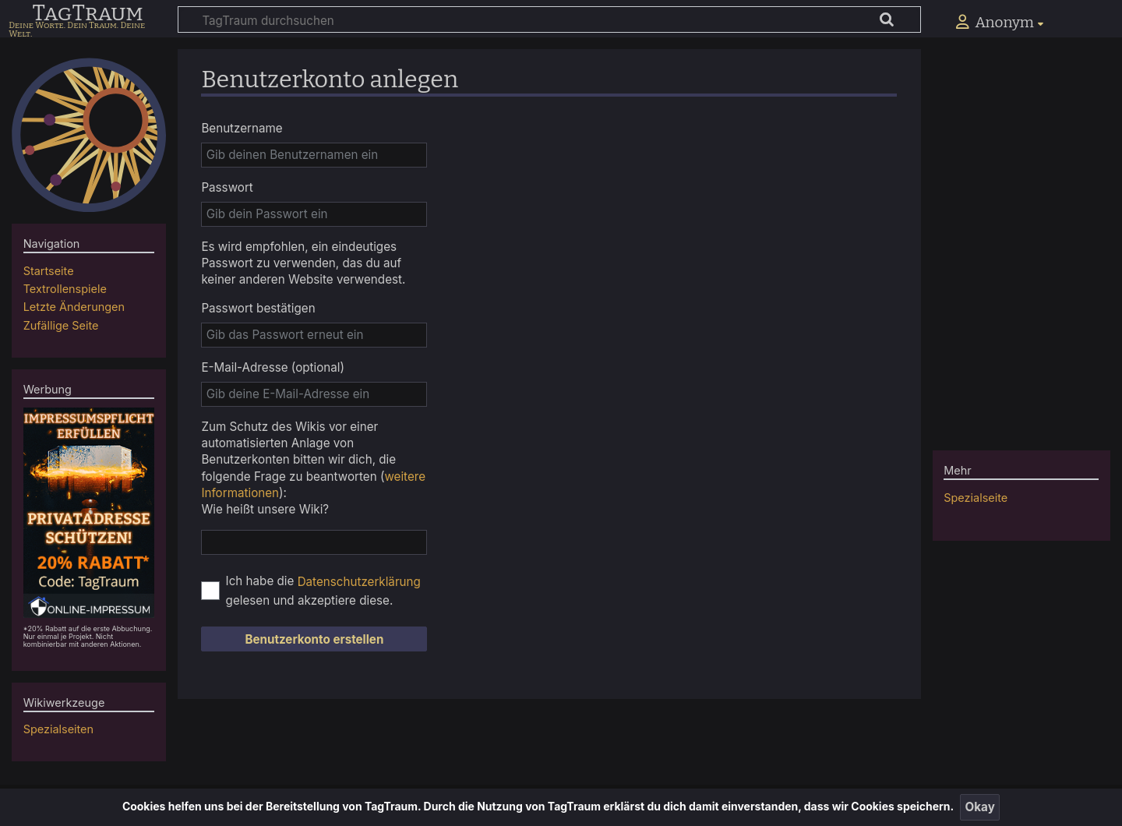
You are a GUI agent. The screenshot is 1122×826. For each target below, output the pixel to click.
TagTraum (87, 14)
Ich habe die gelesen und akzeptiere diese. (323, 591)
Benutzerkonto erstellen (314, 639)
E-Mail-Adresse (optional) (272, 367)
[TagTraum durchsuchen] (549, 19)
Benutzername (241, 128)
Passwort (226, 187)
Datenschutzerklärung (359, 581)
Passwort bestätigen (258, 308)
